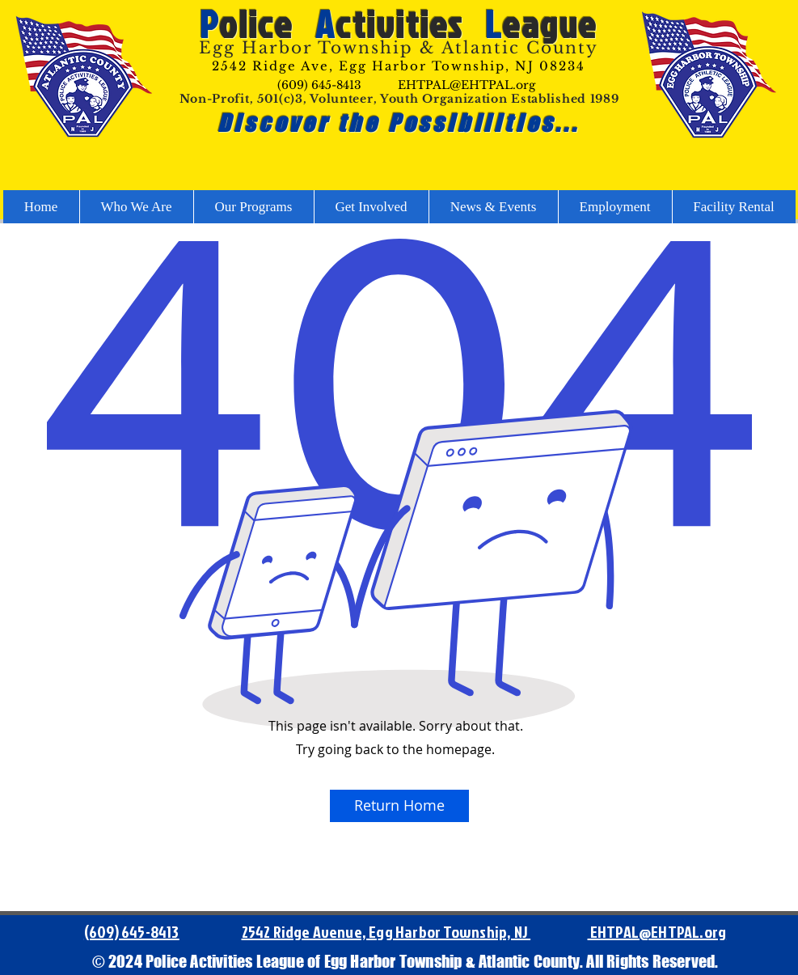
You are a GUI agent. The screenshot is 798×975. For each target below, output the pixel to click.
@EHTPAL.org (682, 931)
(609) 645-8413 (319, 85)
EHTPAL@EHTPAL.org (466, 85)
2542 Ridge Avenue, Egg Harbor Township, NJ (386, 931)
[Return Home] (399, 806)
